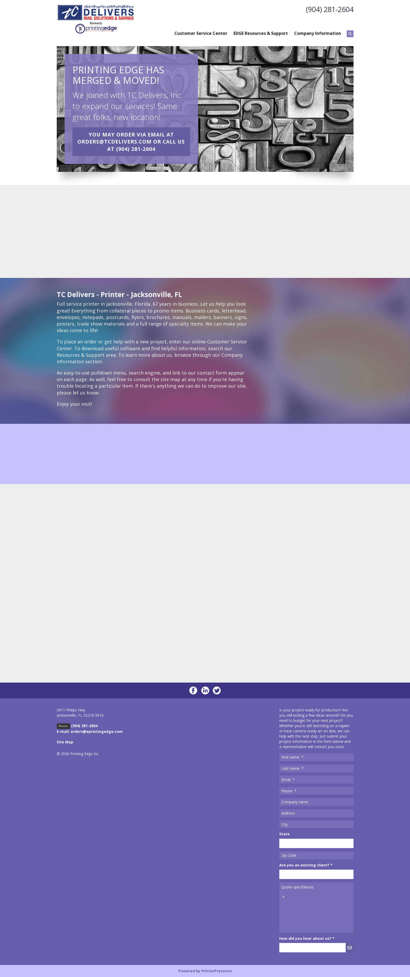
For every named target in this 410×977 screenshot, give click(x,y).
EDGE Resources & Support (261, 33)
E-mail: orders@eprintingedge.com (90, 731)
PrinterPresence (216, 970)
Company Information (317, 33)
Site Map (65, 741)
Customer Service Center (200, 33)
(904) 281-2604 (328, 9)
